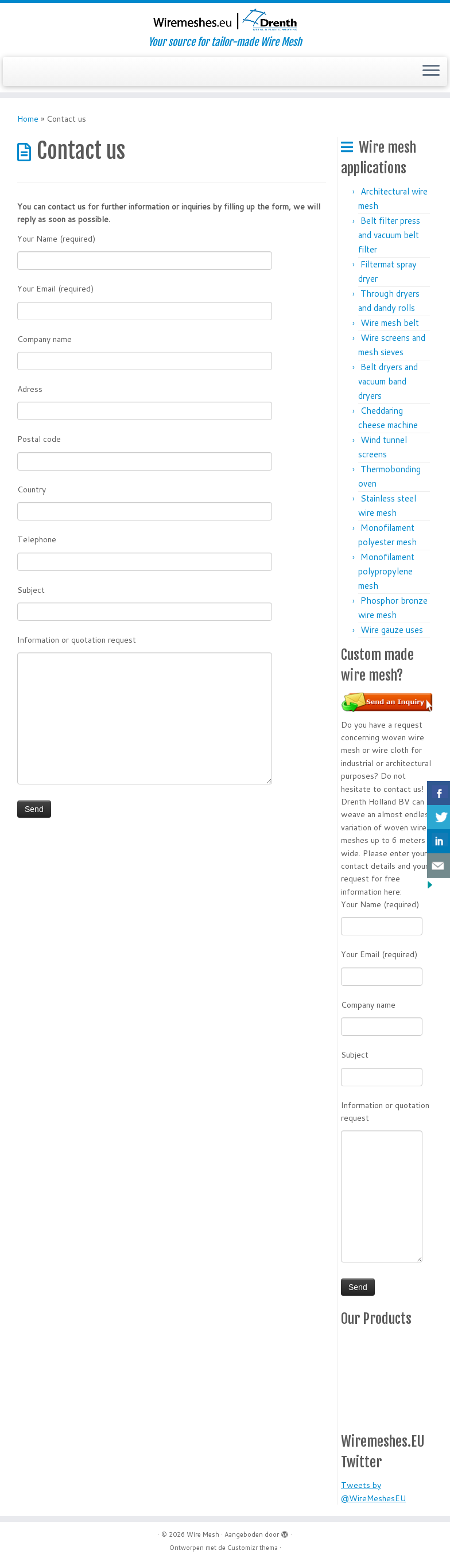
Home (27, 119)
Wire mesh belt (389, 323)
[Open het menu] (431, 71)
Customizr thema (252, 1547)
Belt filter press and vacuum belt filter (389, 235)
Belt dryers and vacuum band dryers (388, 381)
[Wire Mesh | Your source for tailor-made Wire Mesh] (225, 19)
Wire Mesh (203, 1534)
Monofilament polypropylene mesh (386, 571)
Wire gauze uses (391, 630)
